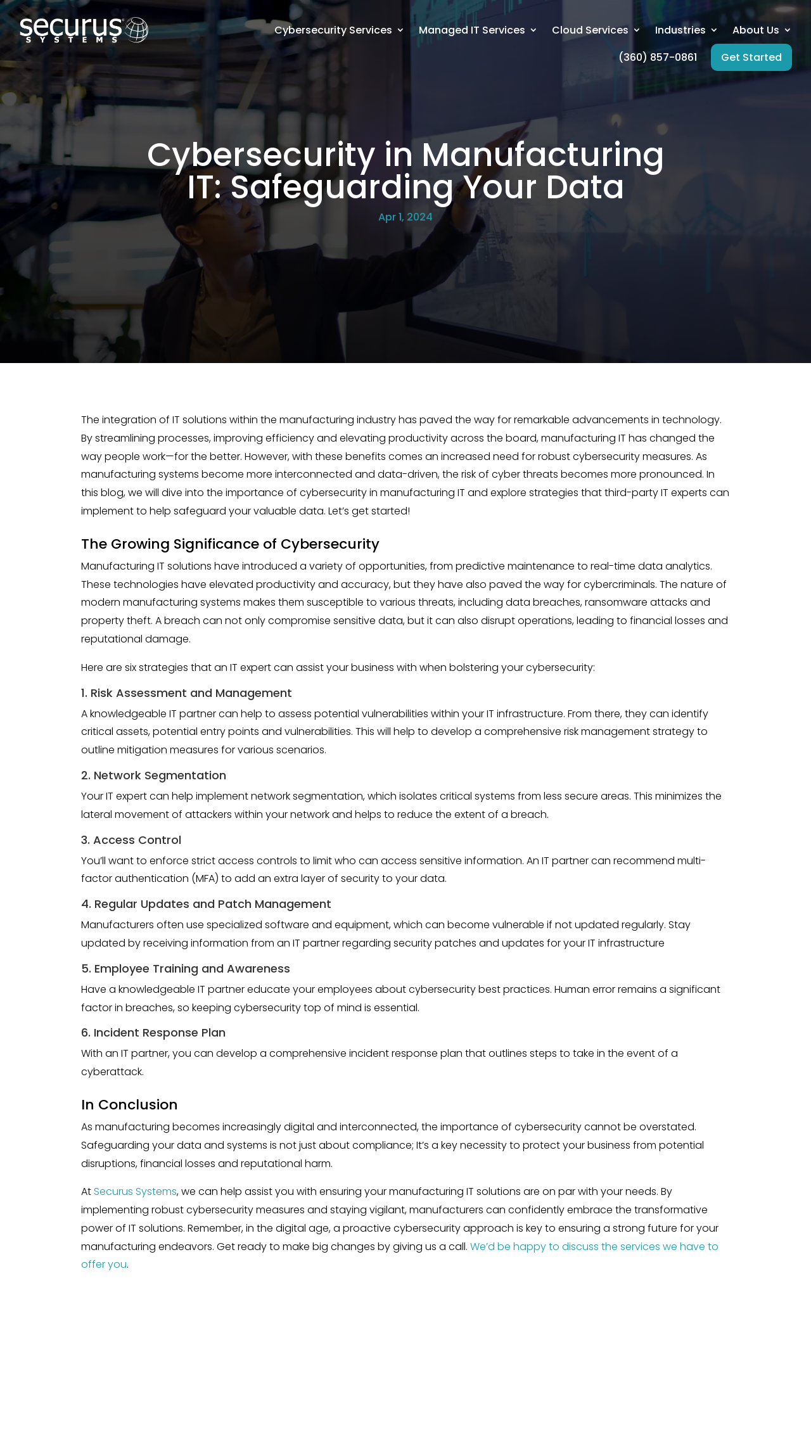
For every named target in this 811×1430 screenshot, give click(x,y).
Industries (680, 30)
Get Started (751, 57)
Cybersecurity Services (333, 30)
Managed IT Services (472, 30)
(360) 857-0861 (657, 57)
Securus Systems (135, 1191)
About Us (755, 30)
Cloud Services (590, 30)
